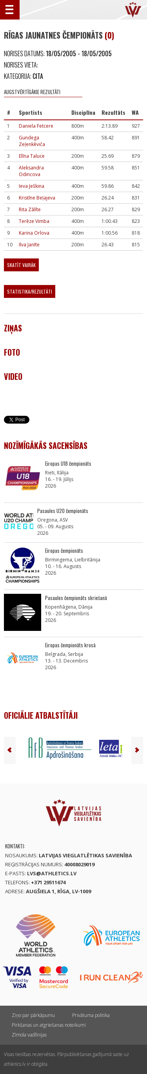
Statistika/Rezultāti (29, 291)
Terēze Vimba (34, 221)
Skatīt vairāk (21, 265)
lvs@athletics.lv (51, 873)
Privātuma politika (91, 1015)
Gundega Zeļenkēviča (32, 141)
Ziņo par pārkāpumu (33, 1015)
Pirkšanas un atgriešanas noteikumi (49, 1025)
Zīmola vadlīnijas (29, 1034)
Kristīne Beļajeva (37, 197)
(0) (109, 35)
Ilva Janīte (29, 244)
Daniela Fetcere (36, 126)
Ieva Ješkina (31, 186)
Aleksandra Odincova (31, 171)
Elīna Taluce (32, 156)
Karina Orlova (34, 233)
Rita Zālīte (30, 209)
